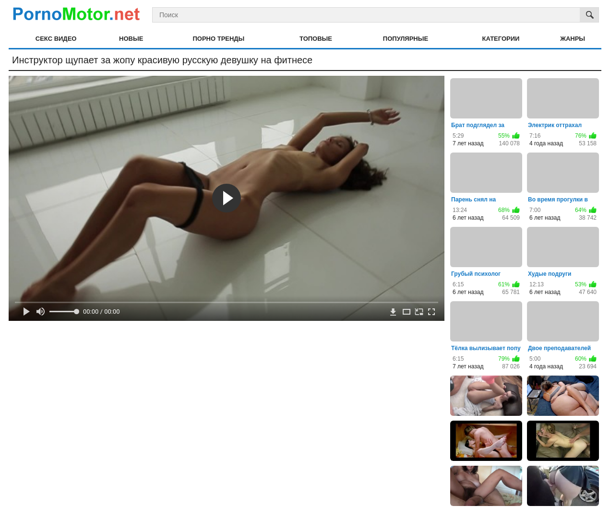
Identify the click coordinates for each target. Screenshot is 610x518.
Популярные (405, 38)
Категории (501, 38)
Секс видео (56, 38)
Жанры (572, 38)
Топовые (315, 38)
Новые (131, 38)
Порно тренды (218, 38)
